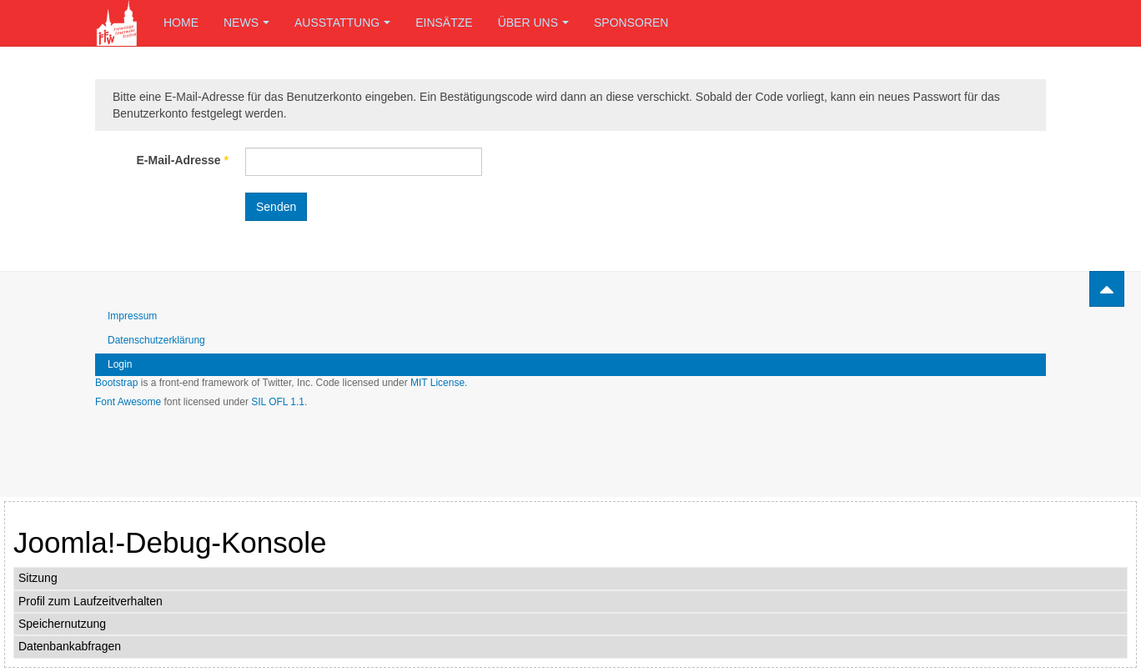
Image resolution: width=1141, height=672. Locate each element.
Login (120, 364)
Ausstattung (342, 22)
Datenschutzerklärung (156, 340)
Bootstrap (116, 383)
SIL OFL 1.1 (277, 402)
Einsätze (443, 22)
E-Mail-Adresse (183, 160)
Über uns (533, 22)
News (246, 22)
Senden (276, 206)
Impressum (132, 316)
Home (181, 22)
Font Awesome (128, 402)
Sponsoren (631, 22)
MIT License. (438, 383)
